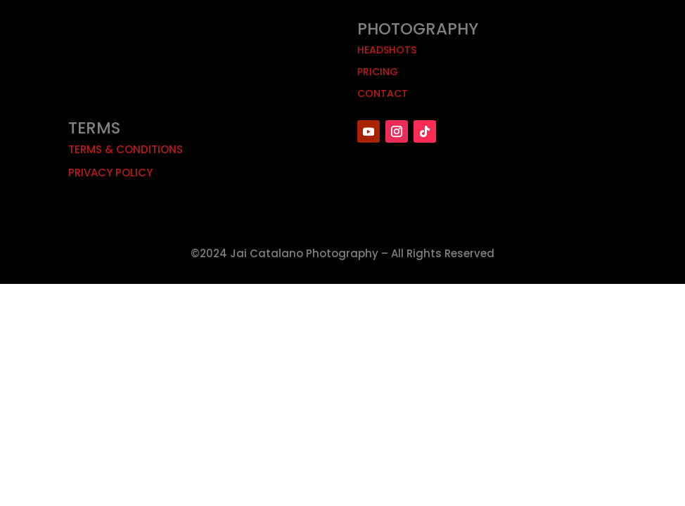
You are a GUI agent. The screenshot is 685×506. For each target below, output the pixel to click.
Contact (382, 93)
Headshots (386, 50)
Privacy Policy (110, 172)
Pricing (377, 72)
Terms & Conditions (125, 149)
